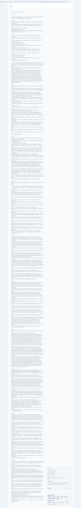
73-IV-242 (50, 504)
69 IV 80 (13, 308)
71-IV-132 (58, 502)
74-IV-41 (54, 504)
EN (69, 488)
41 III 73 (41, 312)
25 (62, 496)
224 (58, 498)
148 (49, 498)
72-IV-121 (62, 502)
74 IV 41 (14, 14)
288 (50, 496)
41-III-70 (49, 502)
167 (53, 498)
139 (66, 496)
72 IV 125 (13, 309)
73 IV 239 (15, 433)
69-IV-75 (53, 502)
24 (58, 496)
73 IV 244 (33, 430)
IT (68, 488)
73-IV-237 (67, 502)
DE (65, 488)
